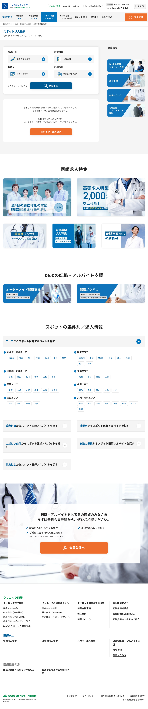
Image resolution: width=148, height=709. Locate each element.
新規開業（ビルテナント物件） (18, 621)
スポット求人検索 (86, 641)
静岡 (90, 377)
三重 (107, 377)
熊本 (107, 403)
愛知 (98, 377)
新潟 (11, 377)
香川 (19, 403)
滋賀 (11, 390)
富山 (19, 377)
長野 (54, 377)
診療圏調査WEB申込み (124, 614)
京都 (19, 390)
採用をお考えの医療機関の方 (93, 6)
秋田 (47, 358)
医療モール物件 (10, 608)
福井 (36, 377)
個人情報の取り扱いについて (113, 696)
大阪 (28, 390)
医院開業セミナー (122, 603)
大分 (115, 403)
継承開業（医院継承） (52, 612)
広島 (107, 390)
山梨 (45, 377)
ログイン (141, 6)
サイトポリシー (88, 696)
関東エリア (83, 352)
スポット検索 (49, 17)
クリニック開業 (54, 6)
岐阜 (81, 377)
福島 (64, 358)
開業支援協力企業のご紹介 (126, 619)
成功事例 (94, 17)
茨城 (128, 358)
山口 (115, 390)
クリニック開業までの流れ (90, 603)
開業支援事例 (84, 608)
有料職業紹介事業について (134, 700)
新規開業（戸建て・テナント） (56, 617)
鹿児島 (133, 403)
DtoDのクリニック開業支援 (17, 626)
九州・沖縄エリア (86, 397)
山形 (56, 358)
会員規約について (137, 696)
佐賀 (90, 403)
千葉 (111, 358)
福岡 (81, 403)
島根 (90, 390)
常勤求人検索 (10, 641)
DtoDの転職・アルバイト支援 (65, 17)
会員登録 (138, 17)
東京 (92, 358)
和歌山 (54, 390)
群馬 (90, 364)
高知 (36, 403)
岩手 (30, 358)
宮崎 (124, 403)
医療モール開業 (49, 608)
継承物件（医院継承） (13, 612)
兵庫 (36, 390)
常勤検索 (19, 17)
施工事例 (81, 614)
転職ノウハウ (107, 17)
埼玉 (119, 358)
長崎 (98, 403)
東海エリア (83, 371)
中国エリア (83, 384)
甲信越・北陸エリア (17, 371)
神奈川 (101, 358)
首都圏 (82, 358)
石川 (28, 377)
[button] (28, 59)
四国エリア (12, 397)
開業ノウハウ (84, 619)
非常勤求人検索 (50, 641)
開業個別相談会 (120, 608)
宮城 (38, 358)
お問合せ (76, 6)
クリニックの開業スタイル (55, 603)
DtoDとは (66, 6)
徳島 (11, 403)
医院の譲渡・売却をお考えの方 (19, 669)
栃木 (81, 364)
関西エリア (12, 384)
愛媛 (28, 403)
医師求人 (7, 17)
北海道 (12, 358)
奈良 (45, 390)
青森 (21, 358)
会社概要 (70, 696)
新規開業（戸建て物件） (14, 617)
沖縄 (81, 409)
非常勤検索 (33, 17)
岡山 (98, 390)
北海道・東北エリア (17, 352)
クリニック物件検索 (13, 603)
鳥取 (81, 390)
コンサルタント (81, 17)
